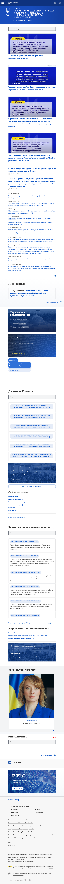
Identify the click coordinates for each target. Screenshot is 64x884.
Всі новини (49, 276)
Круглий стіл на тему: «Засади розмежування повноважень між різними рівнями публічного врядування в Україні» (29, 293)
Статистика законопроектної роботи (20, 638)
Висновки (11, 510)
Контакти (10, 842)
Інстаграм (39, 812)
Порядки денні (13, 496)
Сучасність (17, 327)
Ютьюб (14, 812)
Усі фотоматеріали (46, 755)
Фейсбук (15, 809)
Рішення (11, 507)
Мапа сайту (11, 845)
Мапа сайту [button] (13, 800)
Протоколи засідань (15, 499)
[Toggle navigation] (2, 3)
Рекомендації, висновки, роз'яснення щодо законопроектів (27, 635)
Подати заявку (15, 479)
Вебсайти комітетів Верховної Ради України (20, 823)
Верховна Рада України (22, 20)
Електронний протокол (16, 502)
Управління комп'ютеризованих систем (40, 854)
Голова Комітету (31, 720)
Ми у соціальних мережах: (20, 806)
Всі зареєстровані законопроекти (37, 623)
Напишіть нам (14, 370)
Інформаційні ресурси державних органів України (22, 838)
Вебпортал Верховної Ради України (18, 820)
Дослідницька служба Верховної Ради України (21, 829)
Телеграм (15, 815)
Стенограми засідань (15, 505)
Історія (15, 323)
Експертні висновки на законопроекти (20, 633)
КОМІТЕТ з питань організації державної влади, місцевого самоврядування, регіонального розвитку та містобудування (34, 13)
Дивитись (17, 788)
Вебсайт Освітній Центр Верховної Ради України (22, 832)
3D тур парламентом (20, 320)
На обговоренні (16, 653)
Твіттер (38, 809)
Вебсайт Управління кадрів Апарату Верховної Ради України (25, 826)
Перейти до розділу (52, 302)
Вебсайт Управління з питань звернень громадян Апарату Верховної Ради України (31, 835)
